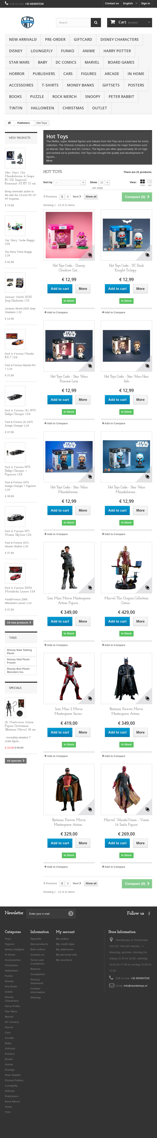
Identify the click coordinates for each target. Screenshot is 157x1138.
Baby (42, 62)
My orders (62, 938)
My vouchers (64, 960)
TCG (7, 1112)
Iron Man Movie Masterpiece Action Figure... (69, 601)
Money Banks (80, 85)
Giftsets (111, 85)
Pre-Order (55, 39)
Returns (35, 969)
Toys (8, 938)
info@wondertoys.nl (135, 985)
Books (15, 96)
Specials (15, 688)
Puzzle (37, 96)
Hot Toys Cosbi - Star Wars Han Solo (126, 379)
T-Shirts (50, 85)
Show (93, 182)
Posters (136, 85)
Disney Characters (119, 39)
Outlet (99, 107)
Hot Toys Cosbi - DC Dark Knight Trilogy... (126, 268)
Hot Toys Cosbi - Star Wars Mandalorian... (68, 490)
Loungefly (42, 50)
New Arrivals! (23, 39)
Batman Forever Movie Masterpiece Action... (126, 711)
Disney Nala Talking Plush (19, 651)
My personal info (66, 954)
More (49, 160)
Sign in (145, 3)
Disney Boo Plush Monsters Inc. (18, 670)
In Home (136, 73)
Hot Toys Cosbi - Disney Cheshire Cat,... (69, 268)
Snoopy (92, 96)
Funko (67, 50)
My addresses (65, 949)
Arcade (112, 73)
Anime (89, 50)
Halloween (42, 107)
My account (65, 932)
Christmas (73, 107)
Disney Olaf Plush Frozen (18, 661)
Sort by (48, 182)
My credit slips (65, 944)
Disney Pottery (14, 1080)
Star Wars (19, 62)
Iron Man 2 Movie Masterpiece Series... (69, 711)
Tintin (15, 107)
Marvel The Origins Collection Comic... (126, 601)
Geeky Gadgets (14, 949)
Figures (88, 73)
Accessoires (21, 85)
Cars (68, 73)
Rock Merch (64, 96)
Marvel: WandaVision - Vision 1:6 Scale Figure (126, 822)
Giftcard (83, 39)
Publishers (44, 73)
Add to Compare (57, 312)
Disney (15, 50)
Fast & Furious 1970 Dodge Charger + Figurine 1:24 (17, 471)
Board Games (121, 62)
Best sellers (37, 949)
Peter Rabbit (121, 96)
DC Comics (66, 62)
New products (19, 138)
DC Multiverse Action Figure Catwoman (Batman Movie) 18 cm (20, 726)
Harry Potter (117, 50)
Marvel (92, 62)
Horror (16, 73)
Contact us (112, 3)
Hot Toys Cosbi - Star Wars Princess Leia (68, 379)
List (149, 182)
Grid (142, 182)
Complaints (37, 974)
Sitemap (35, 997)
